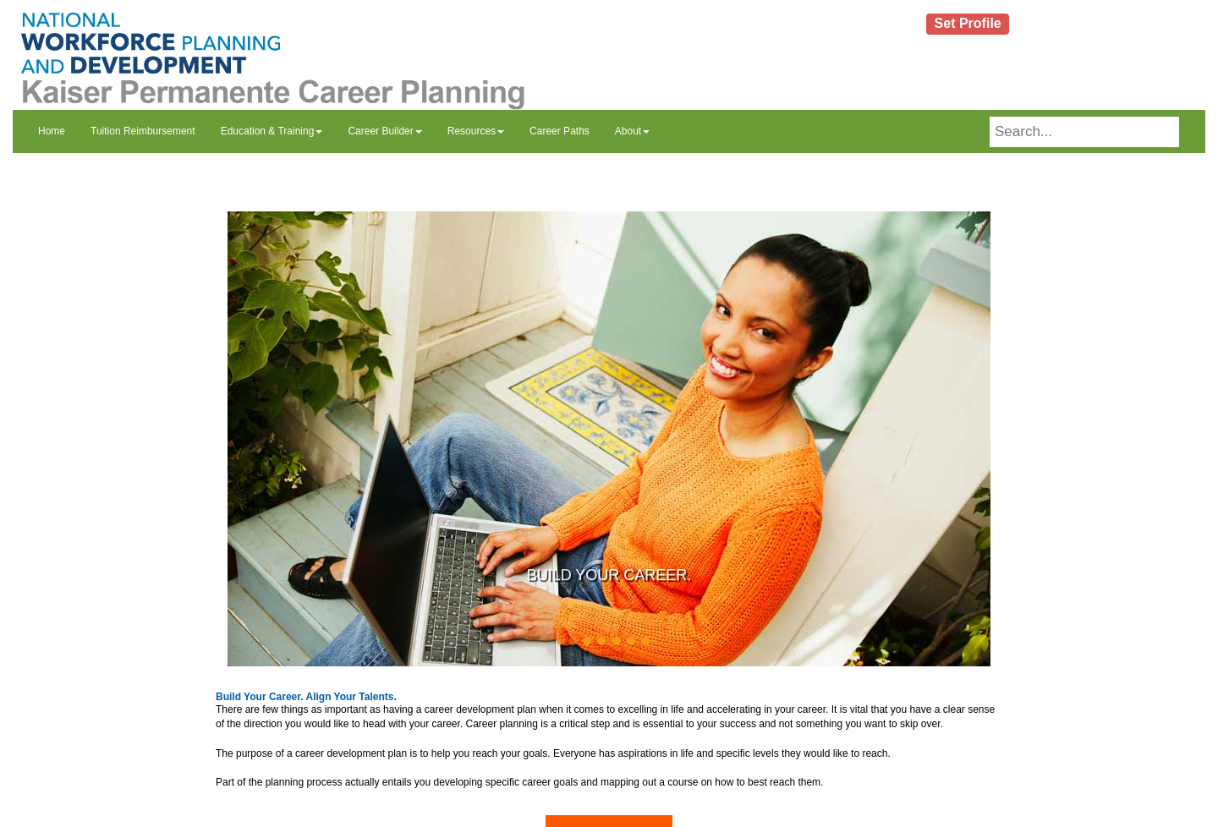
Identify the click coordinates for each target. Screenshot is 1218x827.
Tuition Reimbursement (143, 131)
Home (51, 131)
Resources (475, 131)
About (632, 131)
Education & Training (272, 131)
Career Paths (559, 131)
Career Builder (384, 131)
